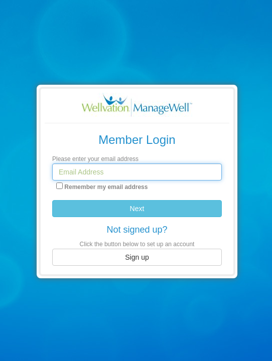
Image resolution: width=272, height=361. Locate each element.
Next (137, 209)
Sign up (137, 257)
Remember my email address (106, 187)
